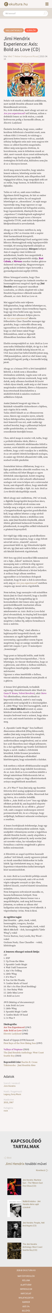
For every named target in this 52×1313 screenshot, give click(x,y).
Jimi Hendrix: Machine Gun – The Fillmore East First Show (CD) (25, 1182)
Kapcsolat (26, 1293)
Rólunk (26, 1280)
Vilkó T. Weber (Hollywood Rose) (23, 56)
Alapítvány (26, 1284)
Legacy (7, 1094)
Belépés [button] (26, 1310)
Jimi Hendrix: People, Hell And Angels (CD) (25, 1224)
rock (6, 1110)
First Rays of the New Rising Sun (20, 1043)
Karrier (26, 1302)
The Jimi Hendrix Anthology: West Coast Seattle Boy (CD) (24, 1247)
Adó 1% (26, 1306)
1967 (11, 1102)
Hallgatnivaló (14, 30)
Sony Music (16, 1094)
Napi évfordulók (26, 1276)
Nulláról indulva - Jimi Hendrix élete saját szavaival (23, 1204)
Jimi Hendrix (10, 1086)
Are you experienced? (17, 318)
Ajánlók (31, 30)
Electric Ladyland (12, 1033)
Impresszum (26, 1289)
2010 (6, 1102)
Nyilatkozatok (26, 1297)
